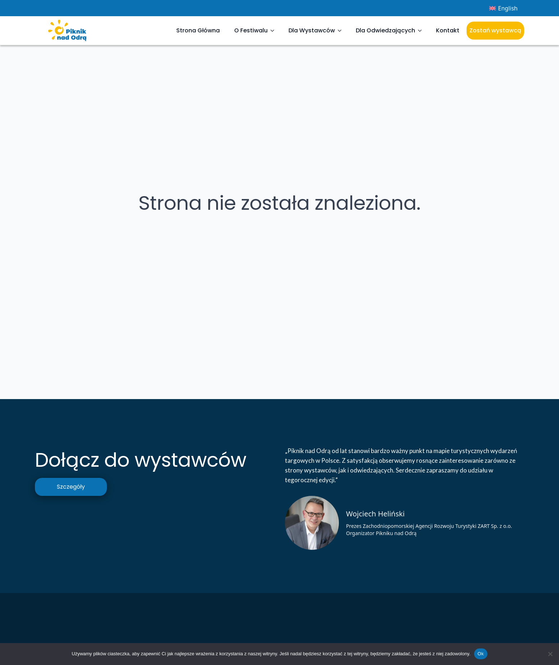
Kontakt (447, 30)
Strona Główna (198, 30)
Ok (481, 653)
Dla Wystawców (311, 30)
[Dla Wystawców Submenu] (342, 31)
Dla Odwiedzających (385, 30)
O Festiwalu (251, 30)
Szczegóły (71, 487)
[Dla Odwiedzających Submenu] (422, 31)
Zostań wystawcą (495, 30)
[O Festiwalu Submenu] (274, 31)
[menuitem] (503, 8)
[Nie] (550, 653)
